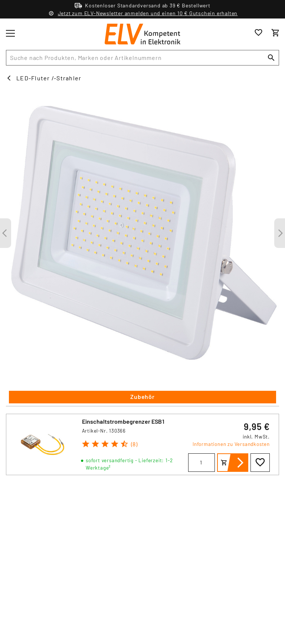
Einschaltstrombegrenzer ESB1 (123, 421)
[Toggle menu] (10, 33)
